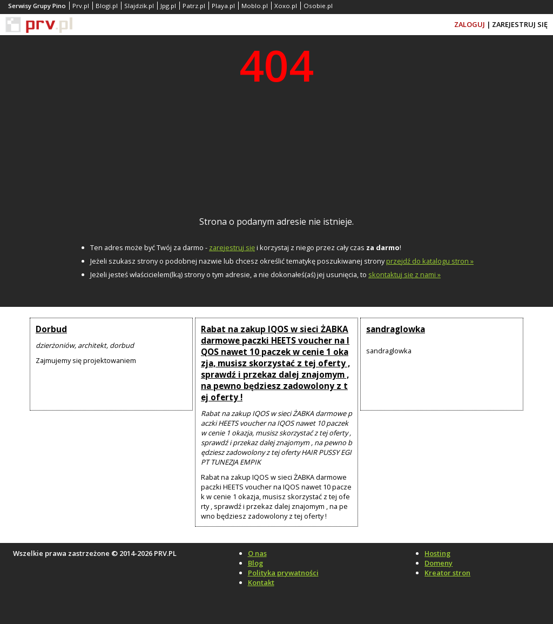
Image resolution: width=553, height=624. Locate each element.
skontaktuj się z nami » (404, 274)
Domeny (438, 563)
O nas (257, 553)
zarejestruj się (232, 247)
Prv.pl (80, 6)
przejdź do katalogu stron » (430, 261)
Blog (255, 563)
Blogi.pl (107, 6)
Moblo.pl (254, 6)
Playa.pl (223, 6)
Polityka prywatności (283, 573)
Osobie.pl (318, 6)
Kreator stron (447, 573)
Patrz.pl (194, 6)
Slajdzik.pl (139, 6)
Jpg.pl (168, 6)
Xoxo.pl (285, 6)
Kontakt (261, 582)
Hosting (437, 553)
